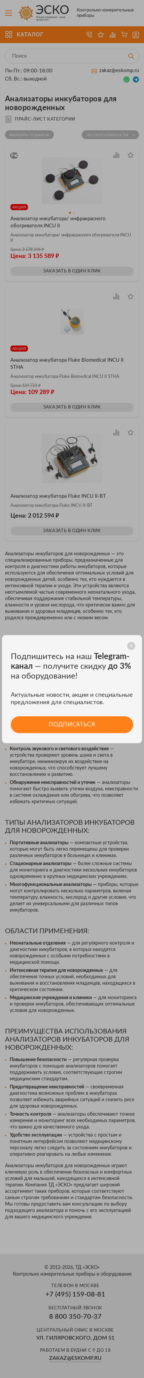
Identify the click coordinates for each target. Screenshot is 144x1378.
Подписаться (72, 724)
